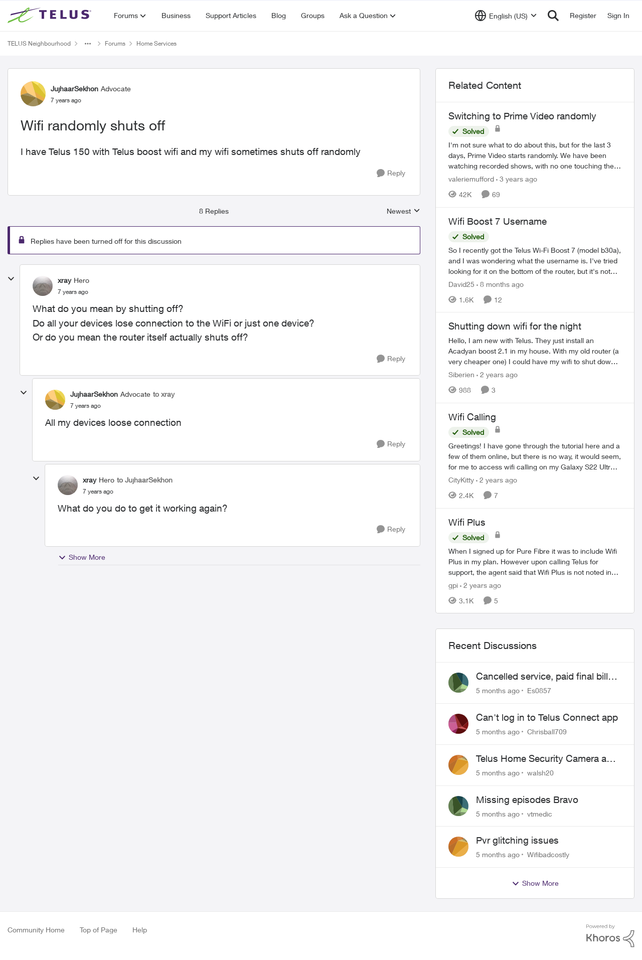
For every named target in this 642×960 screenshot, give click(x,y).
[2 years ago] (497, 374)
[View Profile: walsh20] (458, 765)
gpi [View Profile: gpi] (453, 584)
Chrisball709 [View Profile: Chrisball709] (547, 731)
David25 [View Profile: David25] (461, 283)
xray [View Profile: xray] (64, 280)
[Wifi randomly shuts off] (73, 291)
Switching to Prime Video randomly (522, 115)
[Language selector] (505, 16)
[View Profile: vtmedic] (458, 806)
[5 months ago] (498, 690)
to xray (164, 394)
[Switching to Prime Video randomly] (534, 155)
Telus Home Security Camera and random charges (546, 759)
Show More (81, 557)
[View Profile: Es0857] (458, 683)
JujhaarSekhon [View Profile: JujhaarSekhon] (74, 88)
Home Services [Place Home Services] (156, 43)
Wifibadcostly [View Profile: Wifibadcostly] (548, 854)
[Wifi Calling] (534, 456)
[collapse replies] (11, 279)
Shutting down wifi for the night (514, 326)
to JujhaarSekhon (145, 479)
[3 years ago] (516, 179)
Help (139, 929)
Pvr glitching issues (517, 840)
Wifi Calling (472, 416)
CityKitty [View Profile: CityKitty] (461, 479)
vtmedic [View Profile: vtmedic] (539, 813)
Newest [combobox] (403, 211)
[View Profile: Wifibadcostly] (458, 847)
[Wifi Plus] (534, 561)
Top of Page (98, 929)
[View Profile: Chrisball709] (458, 724)
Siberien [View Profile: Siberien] (461, 374)
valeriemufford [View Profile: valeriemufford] (471, 179)
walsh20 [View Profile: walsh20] (540, 772)
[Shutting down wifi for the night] (534, 351)
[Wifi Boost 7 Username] (534, 260)
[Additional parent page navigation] (88, 44)
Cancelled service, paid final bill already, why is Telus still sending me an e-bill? (545, 677)
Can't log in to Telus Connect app (547, 717)
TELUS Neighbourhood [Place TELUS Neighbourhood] (39, 43)
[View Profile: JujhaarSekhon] (33, 93)
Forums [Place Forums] (115, 43)
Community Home (36, 929)
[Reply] (391, 173)
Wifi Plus (467, 522)
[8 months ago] (500, 283)
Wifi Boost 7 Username (497, 221)
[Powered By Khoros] (610, 935)
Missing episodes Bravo (527, 799)
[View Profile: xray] (43, 286)
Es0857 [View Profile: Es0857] (539, 690)
